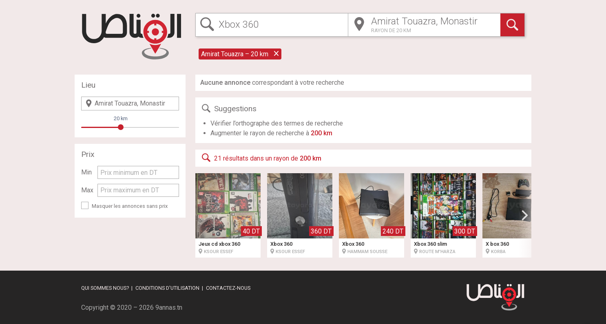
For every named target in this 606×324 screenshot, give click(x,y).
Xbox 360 (281, 244)
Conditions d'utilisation (167, 288)
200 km (321, 133)
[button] (524, 215)
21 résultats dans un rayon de (260, 157)
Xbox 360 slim (430, 244)
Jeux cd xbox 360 (219, 244)
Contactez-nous (228, 288)
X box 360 (497, 244)
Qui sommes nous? (105, 288)
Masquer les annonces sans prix (130, 206)
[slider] (121, 127)
